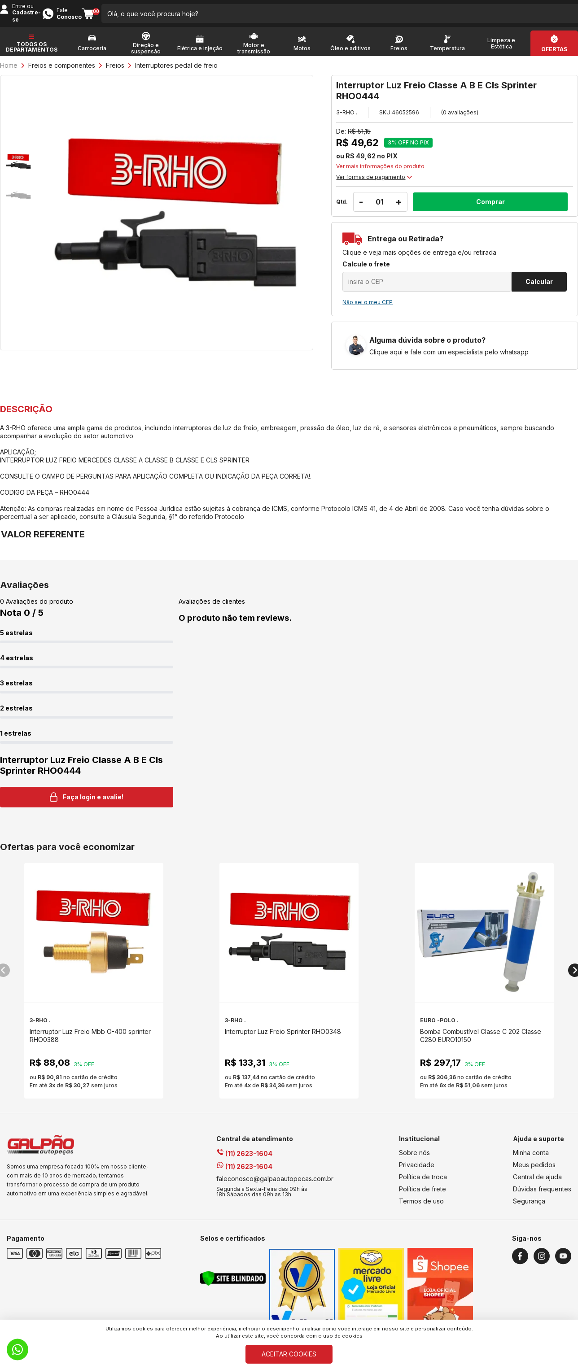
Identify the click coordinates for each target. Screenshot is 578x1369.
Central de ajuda (537, 1170)
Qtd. (342, 210)
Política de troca (423, 1170)
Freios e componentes (61, 74)
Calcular (539, 290)
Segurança (529, 1195)
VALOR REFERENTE (162, 418)
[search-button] (380, 18)
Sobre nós (414, 1146)
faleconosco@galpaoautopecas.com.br (274, 1172)
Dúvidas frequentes (542, 1182)
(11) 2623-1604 (244, 1147)
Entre (436, 14)
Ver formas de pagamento (374, 186)
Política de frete (422, 1182)
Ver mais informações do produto (380, 175)
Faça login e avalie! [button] (86, 791)
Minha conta (531, 1146)
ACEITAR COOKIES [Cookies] (289, 1354)
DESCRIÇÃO (26, 418)
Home (9, 74)
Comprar (490, 210)
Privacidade (416, 1158)
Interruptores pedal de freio (176, 74)
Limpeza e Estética (501, 52)
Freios (115, 74)
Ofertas (554, 58)
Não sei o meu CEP (367, 311)
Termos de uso (421, 1195)
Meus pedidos (534, 1158)
